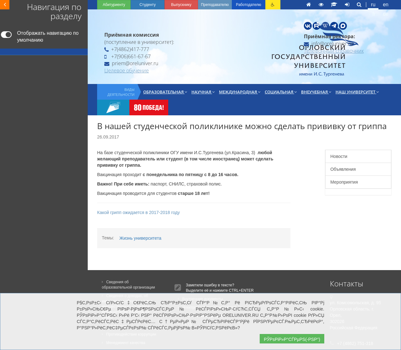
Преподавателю (215, 5)
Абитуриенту (114, 5)
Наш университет (357, 92)
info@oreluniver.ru (328, 43)
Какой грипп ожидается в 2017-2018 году (138, 212)
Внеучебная (316, 92)
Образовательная (165, 92)
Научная (203, 92)
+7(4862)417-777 (126, 49)
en (385, 4)
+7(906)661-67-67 (127, 56)
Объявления (343, 169)
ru (373, 4)
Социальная (281, 92)
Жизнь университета (140, 238)
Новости (338, 156)
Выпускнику (181, 5)
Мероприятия (344, 182)
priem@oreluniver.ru (131, 63)
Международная (239, 92)
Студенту (147, 5)
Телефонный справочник (334, 50)
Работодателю (248, 5)
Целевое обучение (126, 70)
